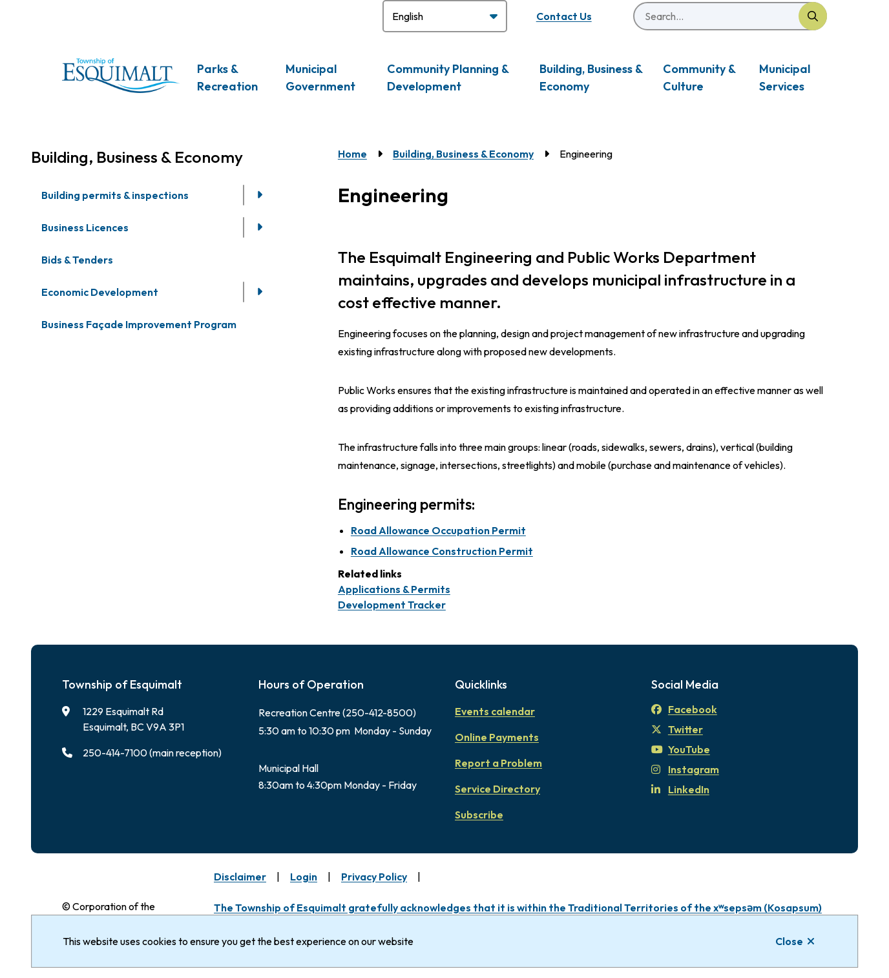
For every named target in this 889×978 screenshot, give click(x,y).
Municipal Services (784, 77)
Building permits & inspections (115, 195)
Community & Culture (699, 77)
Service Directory (497, 788)
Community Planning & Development (447, 77)
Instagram (685, 769)
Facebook (684, 709)
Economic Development (99, 292)
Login (303, 876)
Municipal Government (320, 77)
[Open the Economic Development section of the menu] (259, 292)
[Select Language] (444, 16)
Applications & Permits (394, 589)
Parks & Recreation (227, 77)
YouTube (680, 749)
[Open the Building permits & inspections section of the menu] (259, 195)
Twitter (677, 729)
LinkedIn (680, 789)
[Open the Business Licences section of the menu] (259, 227)
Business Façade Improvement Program (138, 324)
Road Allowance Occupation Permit (438, 530)
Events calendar (495, 711)
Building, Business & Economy (590, 77)
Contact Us (564, 16)
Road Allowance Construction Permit (442, 551)
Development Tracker (392, 604)
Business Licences (85, 227)
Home (352, 153)
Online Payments (497, 737)
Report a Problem (498, 762)
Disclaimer (240, 876)
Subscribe (479, 814)
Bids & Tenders (77, 259)
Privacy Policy (374, 876)
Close (789, 941)
